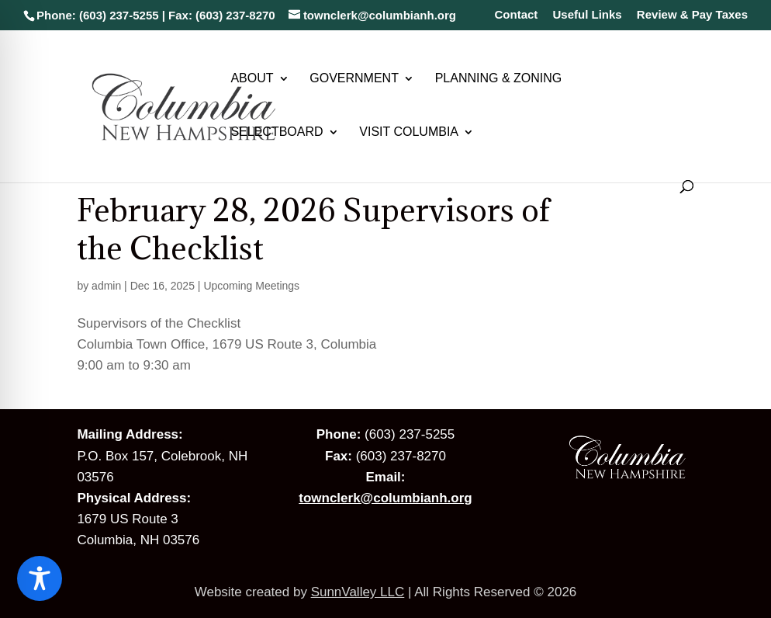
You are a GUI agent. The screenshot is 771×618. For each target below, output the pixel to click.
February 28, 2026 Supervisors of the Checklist (313, 228)
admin (106, 285)
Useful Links (587, 15)
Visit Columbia (408, 132)
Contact (516, 15)
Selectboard (276, 132)
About (251, 79)
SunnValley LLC (358, 592)
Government (354, 79)
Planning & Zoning (498, 79)
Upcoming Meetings (251, 285)
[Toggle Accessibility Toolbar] (40, 578)
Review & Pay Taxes (692, 15)
